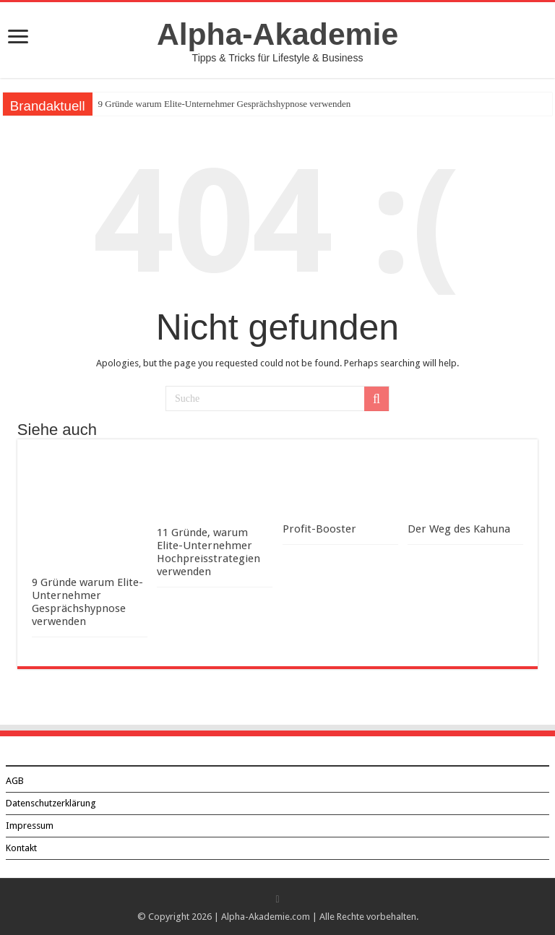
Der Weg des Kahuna (459, 528)
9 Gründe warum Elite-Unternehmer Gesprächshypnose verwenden (224, 103)
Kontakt (21, 848)
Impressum (29, 825)
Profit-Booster (319, 528)
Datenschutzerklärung (51, 803)
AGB (15, 780)
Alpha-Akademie (277, 34)
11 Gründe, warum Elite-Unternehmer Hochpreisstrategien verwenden (208, 552)
